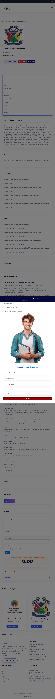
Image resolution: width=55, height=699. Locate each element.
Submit (27, 399)
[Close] (54, 299)
